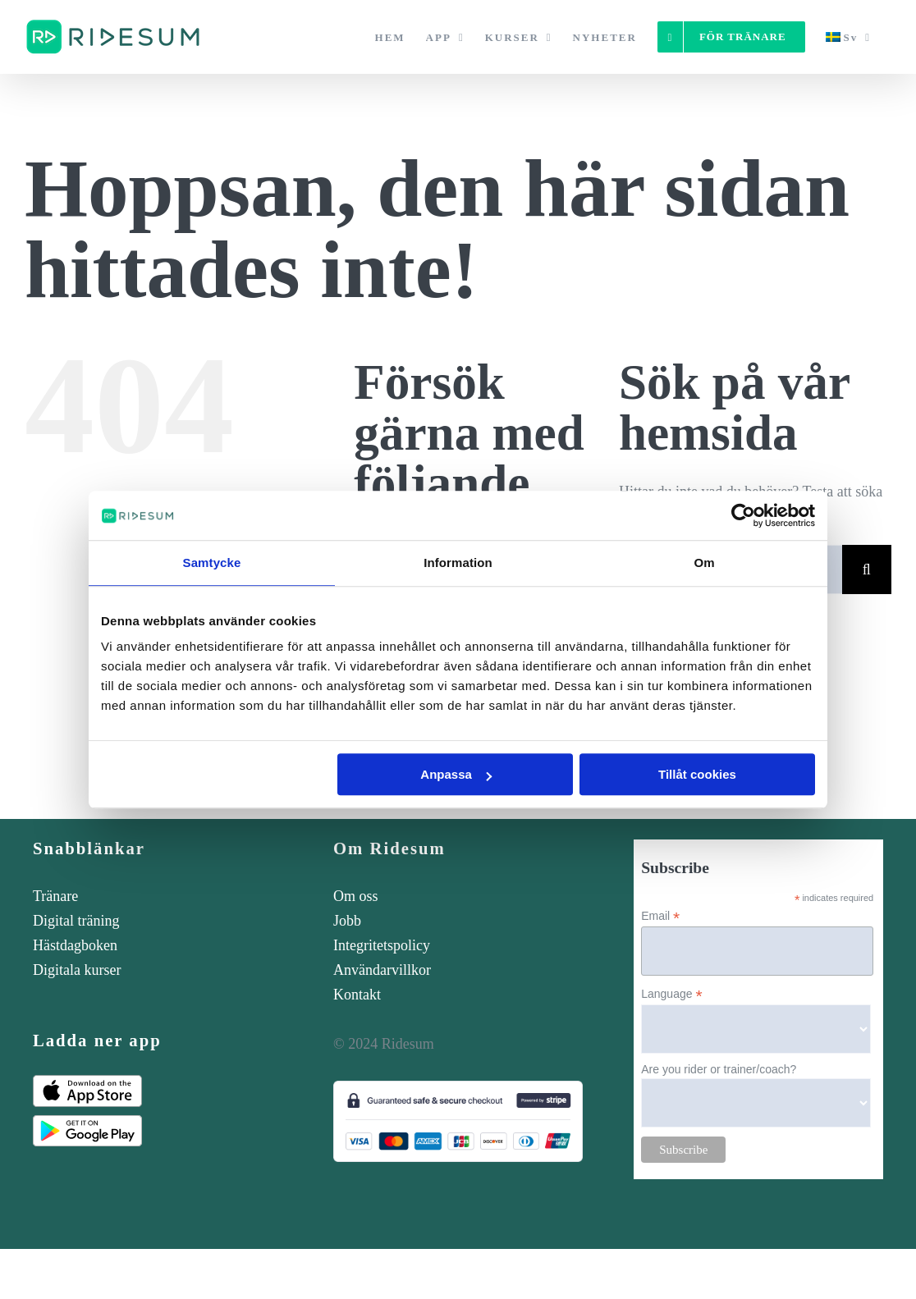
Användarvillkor (382, 970)
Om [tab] (704, 562)
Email (660, 916)
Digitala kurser (77, 970)
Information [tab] (458, 562)
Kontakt (357, 994)
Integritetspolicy (381, 945)
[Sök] (866, 569)
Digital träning (76, 921)
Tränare (55, 896)
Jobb (347, 921)
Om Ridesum (389, 848)
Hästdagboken (75, 945)
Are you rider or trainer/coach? (718, 1069)
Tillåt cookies (697, 774)
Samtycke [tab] (212, 562)
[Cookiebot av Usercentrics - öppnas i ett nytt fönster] (743, 515)
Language (671, 994)
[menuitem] (848, 37)
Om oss (355, 896)
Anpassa (456, 774)
